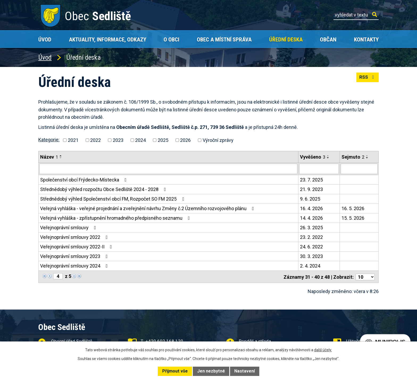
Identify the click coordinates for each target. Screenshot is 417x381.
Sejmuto (352, 157)
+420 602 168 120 (164, 340)
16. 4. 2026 (311, 208)
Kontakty (366, 39)
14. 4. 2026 (311, 218)
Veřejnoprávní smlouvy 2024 (75, 265)
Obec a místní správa (224, 39)
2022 (95, 140)
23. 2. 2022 (311, 237)
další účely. (323, 350)
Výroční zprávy (218, 140)
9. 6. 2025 (310, 198)
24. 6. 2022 (311, 246)
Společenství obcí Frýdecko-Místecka (84, 179)
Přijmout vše (175, 371)
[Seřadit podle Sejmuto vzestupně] (367, 156)
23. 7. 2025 (311, 179)
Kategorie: (49, 139)
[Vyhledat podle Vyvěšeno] (319, 169)
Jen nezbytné (211, 371)
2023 (118, 140)
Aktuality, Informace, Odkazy (107, 39)
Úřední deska (286, 39)
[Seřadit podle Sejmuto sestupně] (367, 158)
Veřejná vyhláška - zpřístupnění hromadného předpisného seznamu (116, 218)
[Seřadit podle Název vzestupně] (61, 156)
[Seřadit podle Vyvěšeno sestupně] (328, 158)
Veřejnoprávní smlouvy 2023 (75, 256)
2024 (140, 140)
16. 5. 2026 (352, 208)
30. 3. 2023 (311, 256)
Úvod (44, 39)
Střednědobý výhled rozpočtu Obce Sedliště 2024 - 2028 (104, 189)
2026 (185, 140)
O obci (171, 39)
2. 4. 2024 (310, 265)
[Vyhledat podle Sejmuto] (359, 169)
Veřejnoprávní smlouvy (69, 227)
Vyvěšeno (312, 157)
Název (49, 157)
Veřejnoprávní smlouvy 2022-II (77, 246)
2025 (163, 140)
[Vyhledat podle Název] (168, 169)
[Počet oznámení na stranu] (365, 276)
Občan (328, 39)
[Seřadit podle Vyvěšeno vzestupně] (328, 156)
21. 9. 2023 (311, 189)
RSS (367, 78)
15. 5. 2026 (352, 218)
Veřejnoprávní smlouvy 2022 (75, 237)
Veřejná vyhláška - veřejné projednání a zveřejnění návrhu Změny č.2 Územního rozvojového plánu (148, 208)
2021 (73, 140)
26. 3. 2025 (311, 227)
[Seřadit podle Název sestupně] (61, 158)
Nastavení (244, 371)
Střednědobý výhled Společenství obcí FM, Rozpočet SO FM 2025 (113, 198)
